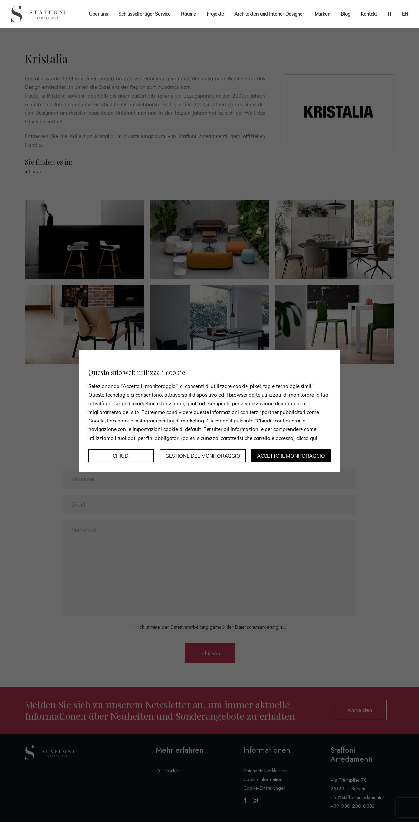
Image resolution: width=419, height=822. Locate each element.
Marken (322, 14)
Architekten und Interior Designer (269, 14)
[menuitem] (389, 14)
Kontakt (369, 14)
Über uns (98, 14)
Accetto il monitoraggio (291, 456)
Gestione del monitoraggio (202, 456)
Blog (345, 14)
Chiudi (121, 456)
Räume (188, 14)
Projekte (215, 14)
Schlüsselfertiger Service (144, 14)
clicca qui (306, 438)
